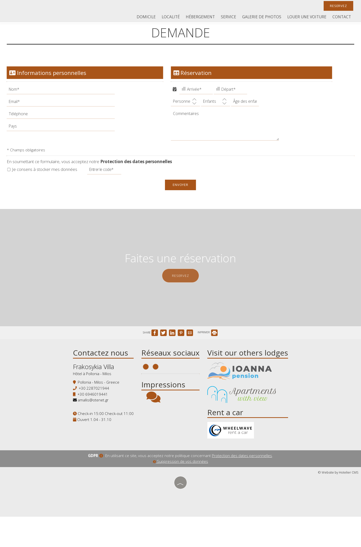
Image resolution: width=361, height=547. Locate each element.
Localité (174, 17)
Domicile (150, 17)
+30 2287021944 (91, 416)
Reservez (337, 6)
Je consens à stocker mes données (43, 176)
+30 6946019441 (90, 422)
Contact (342, 17)
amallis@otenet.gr (90, 428)
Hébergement (203, 17)
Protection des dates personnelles (137, 169)
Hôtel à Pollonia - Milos (90, 401)
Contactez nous (98, 379)
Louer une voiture (308, 17)
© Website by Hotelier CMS (338, 503)
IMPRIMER (208, 357)
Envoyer (181, 192)
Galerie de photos (263, 17)
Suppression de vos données (180, 492)
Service (230, 17)
